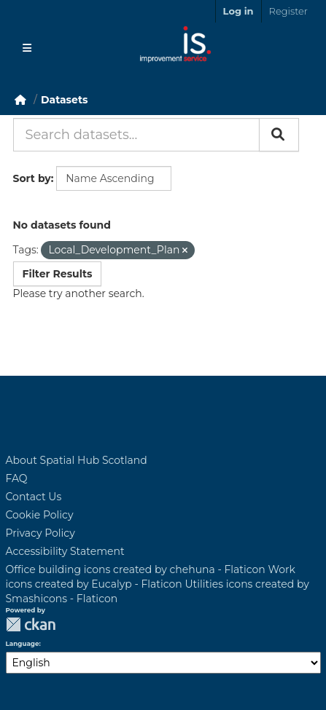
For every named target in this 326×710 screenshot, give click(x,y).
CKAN (30, 624)
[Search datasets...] (136, 134)
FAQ (17, 478)
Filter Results (58, 273)
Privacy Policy (40, 533)
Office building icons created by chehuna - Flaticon (135, 569)
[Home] (20, 99)
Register (288, 11)
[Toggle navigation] (27, 48)
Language (22, 643)
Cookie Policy (40, 514)
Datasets (64, 99)
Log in (238, 11)
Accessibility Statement (65, 551)
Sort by (32, 178)
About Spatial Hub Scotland (76, 460)
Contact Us (34, 496)
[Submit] (279, 134)
